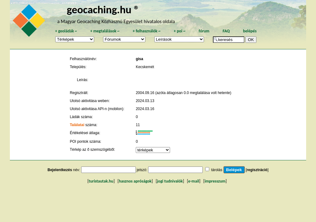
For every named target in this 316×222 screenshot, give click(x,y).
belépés (249, 31)
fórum (204, 31)
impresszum (215, 181)
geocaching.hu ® (103, 9)
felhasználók (146, 31)
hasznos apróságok (135, 181)
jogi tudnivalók (170, 181)
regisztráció (257, 170)
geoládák (66, 31)
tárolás (216, 170)
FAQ (226, 31)
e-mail (193, 181)
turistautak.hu (101, 181)
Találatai (77, 125)
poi (179, 31)
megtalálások (104, 31)
